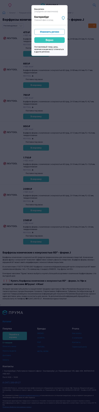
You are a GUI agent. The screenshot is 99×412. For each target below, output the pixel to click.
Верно (49, 40)
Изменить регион (49, 31)
